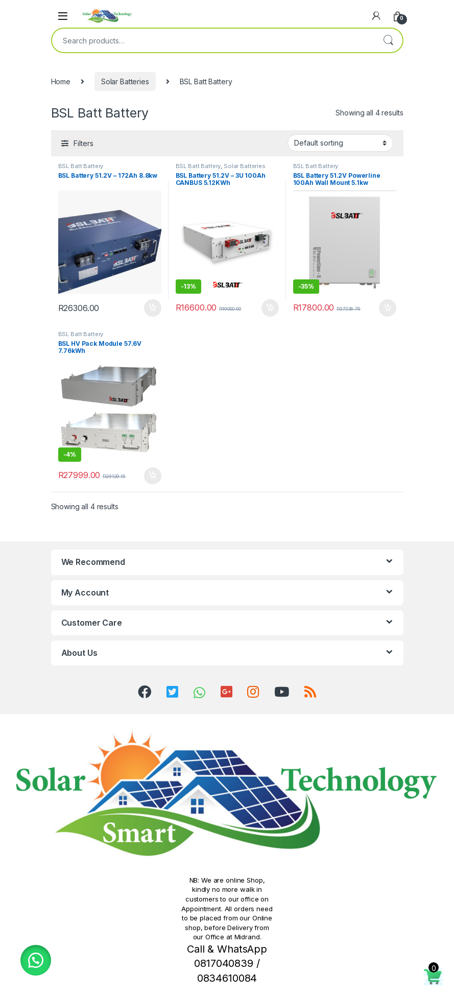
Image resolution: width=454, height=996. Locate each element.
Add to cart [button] (152, 308)
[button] (35, 960)
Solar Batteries (125, 81)
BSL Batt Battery (81, 166)
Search (388, 40)
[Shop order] (340, 143)
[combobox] (213, 40)
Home (60, 81)
